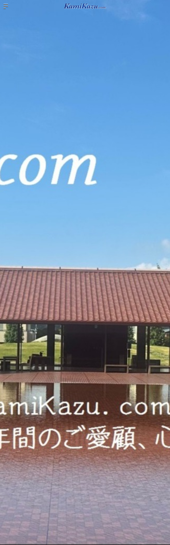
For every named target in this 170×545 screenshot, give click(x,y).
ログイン (162, 6)
